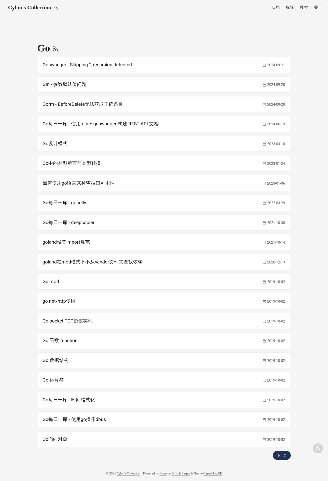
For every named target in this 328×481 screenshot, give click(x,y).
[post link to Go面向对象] (164, 439)
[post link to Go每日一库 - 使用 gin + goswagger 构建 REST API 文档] (164, 124)
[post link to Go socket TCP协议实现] (164, 321)
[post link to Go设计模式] (164, 143)
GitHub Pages (181, 473)
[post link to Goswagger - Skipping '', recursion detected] (164, 65)
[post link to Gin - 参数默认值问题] (164, 84)
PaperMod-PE (212, 473)
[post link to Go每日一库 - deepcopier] (164, 222)
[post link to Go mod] (164, 281)
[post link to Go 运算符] (164, 380)
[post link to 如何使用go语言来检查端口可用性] (164, 183)
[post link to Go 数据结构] (164, 360)
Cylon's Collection (29, 7)
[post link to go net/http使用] (164, 301)
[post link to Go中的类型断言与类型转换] (164, 163)
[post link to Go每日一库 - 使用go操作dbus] (164, 419)
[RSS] (55, 48)
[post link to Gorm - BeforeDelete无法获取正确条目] (164, 104)
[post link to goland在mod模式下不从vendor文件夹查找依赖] (164, 262)
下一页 (282, 455)
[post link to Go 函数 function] (164, 340)
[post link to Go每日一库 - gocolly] (164, 202)
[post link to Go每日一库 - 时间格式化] (164, 400)
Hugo (163, 473)
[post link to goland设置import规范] (164, 242)
